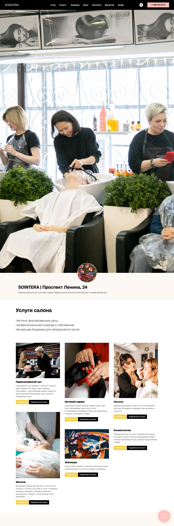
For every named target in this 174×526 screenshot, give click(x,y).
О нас (53, 5)
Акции (121, 5)
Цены (85, 5)
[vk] (141, 5)
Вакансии (109, 5)
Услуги (62, 5)
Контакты (96, 5)
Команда (75, 5)
